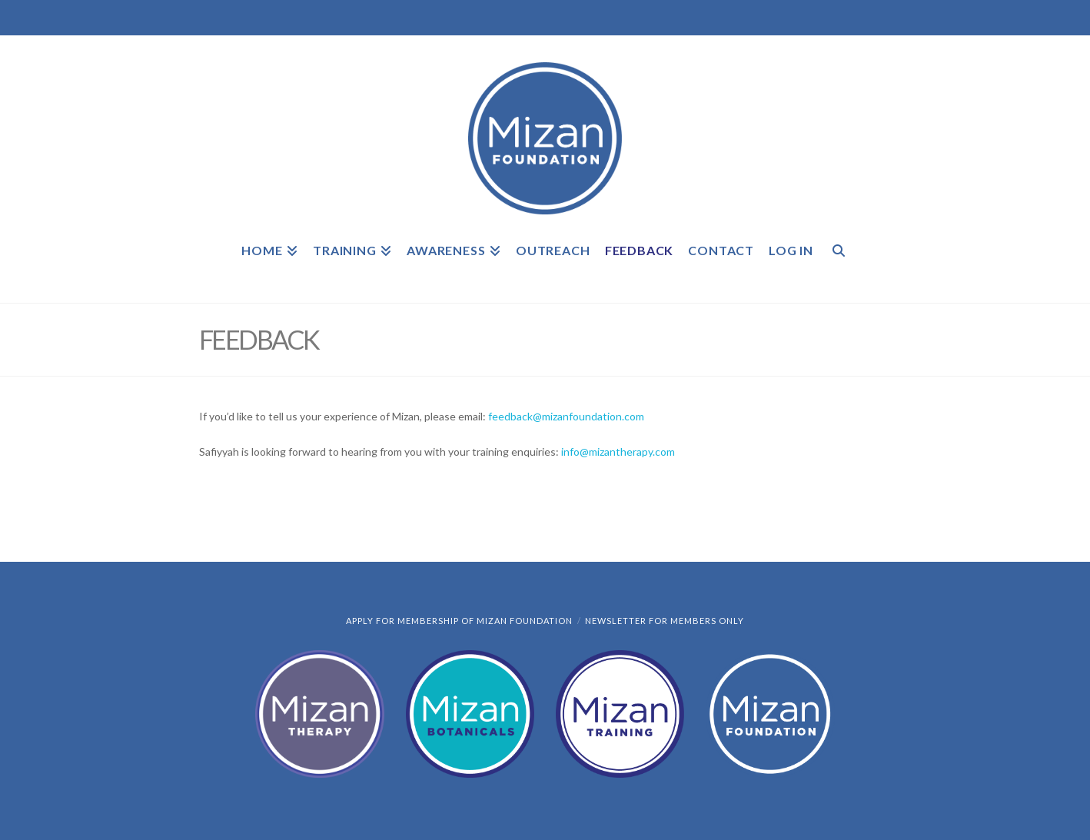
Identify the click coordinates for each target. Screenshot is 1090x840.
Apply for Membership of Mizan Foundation (459, 621)
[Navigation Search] (838, 260)
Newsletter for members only (664, 621)
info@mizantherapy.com (618, 451)
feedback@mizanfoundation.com (566, 416)
